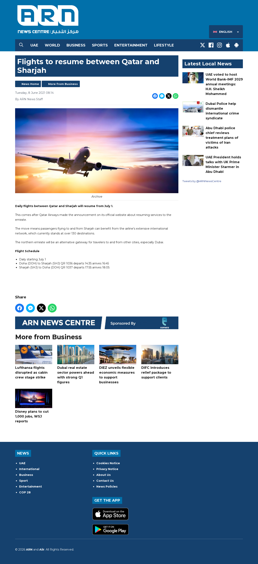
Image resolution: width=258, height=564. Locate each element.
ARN (29, 549)
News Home (30, 84)
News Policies (107, 486)
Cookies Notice (108, 463)
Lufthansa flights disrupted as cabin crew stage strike (33, 362)
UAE (34, 45)
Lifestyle (164, 45)
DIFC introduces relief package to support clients (159, 362)
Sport (23, 481)
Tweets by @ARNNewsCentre (201, 181)
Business (76, 45)
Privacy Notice (107, 469)
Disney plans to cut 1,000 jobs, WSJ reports (33, 406)
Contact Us (105, 481)
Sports (100, 45)
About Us (103, 475)
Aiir (41, 549)
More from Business (63, 84)
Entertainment (131, 45)
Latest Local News (208, 64)
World (52, 45)
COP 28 (25, 492)
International (29, 469)
